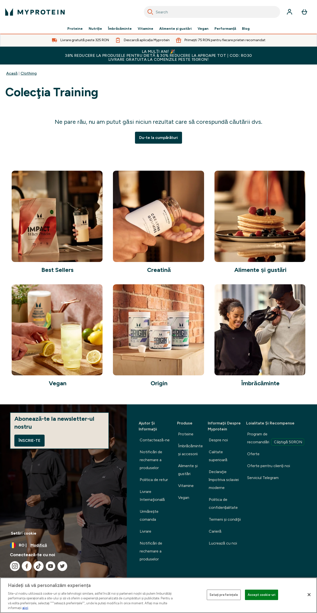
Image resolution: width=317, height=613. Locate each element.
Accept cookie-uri (261, 595)
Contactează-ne (155, 440)
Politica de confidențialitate (223, 503)
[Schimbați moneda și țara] (63, 545)
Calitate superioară (218, 456)
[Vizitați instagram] (15, 566)
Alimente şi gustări (175, 29)
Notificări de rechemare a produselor (151, 460)
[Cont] (289, 11)
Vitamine (145, 29)
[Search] (150, 12)
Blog (246, 29)
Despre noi (218, 440)
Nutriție (95, 29)
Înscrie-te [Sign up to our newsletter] (29, 440)
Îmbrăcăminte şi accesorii (190, 450)
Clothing (29, 73)
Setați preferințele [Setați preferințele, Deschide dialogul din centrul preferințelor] (224, 595)
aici (25, 608)
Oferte (253, 454)
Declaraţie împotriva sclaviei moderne (224, 479)
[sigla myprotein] (35, 12)
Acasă (12, 73)
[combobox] (212, 12)
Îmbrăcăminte (120, 29)
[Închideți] (309, 594)
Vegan (203, 29)
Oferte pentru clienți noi (268, 465)
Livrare (145, 531)
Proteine (75, 29)
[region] (158, 595)
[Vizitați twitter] (62, 566)
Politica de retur (154, 479)
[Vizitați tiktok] (39, 566)
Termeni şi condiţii (225, 519)
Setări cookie (23, 533)
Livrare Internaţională (152, 495)
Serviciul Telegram (263, 477)
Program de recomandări (275, 439)
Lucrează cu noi (223, 543)
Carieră (215, 531)
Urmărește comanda (149, 515)
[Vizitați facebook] (27, 566)
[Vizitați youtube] (50, 566)
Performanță (225, 29)
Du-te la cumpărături (158, 137)
